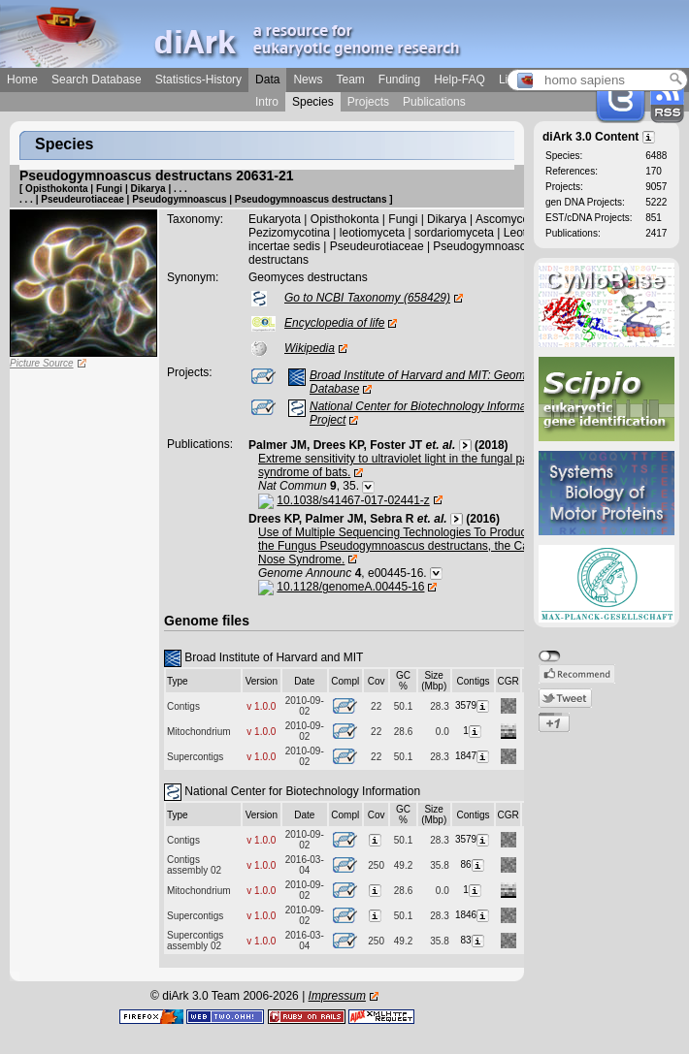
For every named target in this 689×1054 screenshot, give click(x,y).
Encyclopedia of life (334, 323)
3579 (473, 705)
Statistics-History (198, 79)
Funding (399, 79)
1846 (473, 915)
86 (472, 864)
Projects (368, 102)
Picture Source (42, 363)
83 (472, 940)
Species (313, 102)
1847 (473, 756)
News (307, 79)
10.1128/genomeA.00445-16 (350, 586)
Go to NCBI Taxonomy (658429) (367, 297)
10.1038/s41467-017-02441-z (353, 500)
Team (350, 79)
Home (22, 79)
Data (267, 79)
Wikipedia (309, 348)
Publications (434, 102)
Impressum (337, 996)
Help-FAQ (459, 79)
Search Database (96, 79)
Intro (267, 102)
